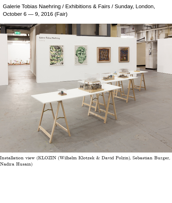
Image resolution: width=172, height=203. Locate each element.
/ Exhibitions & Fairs (85, 6)
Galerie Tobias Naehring (32, 6)
